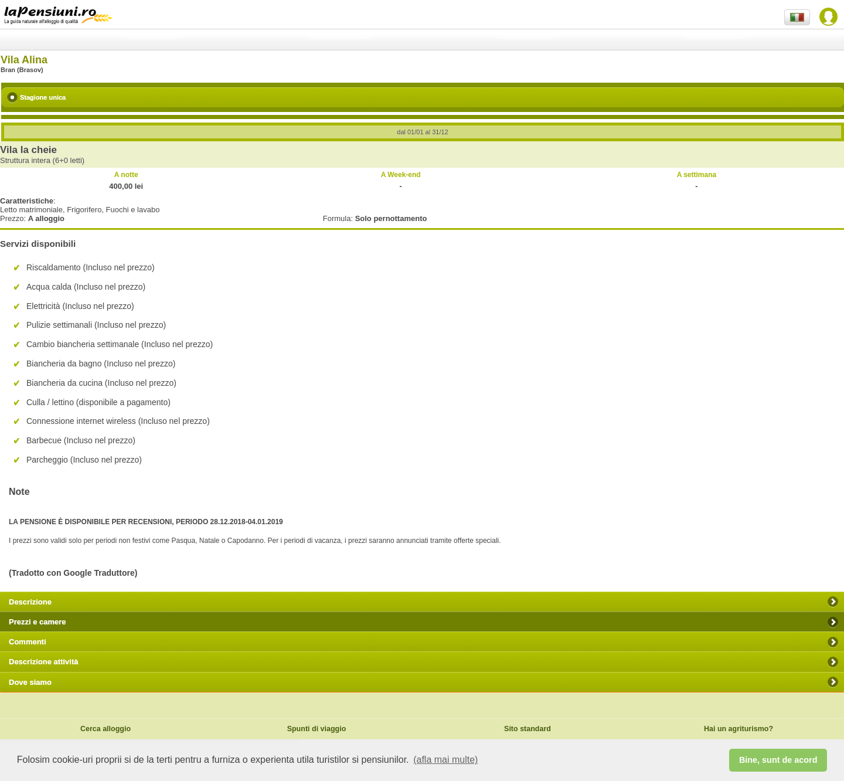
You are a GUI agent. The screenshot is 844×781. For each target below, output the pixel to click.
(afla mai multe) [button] (445, 760)
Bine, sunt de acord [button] (778, 760)
